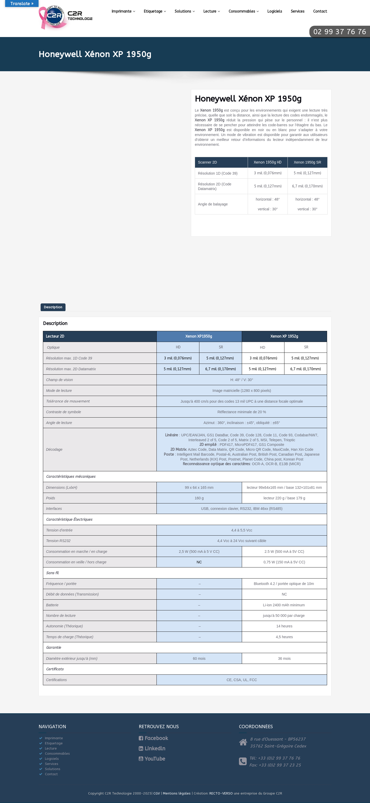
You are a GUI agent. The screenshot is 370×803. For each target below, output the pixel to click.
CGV (156, 793)
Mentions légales (177, 793)
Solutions (185, 11)
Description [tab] (53, 307)
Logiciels (274, 11)
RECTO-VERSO (221, 793)
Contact (320, 11)
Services (297, 11)
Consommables (244, 11)
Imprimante (123, 11)
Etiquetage (155, 11)
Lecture (211, 11)
